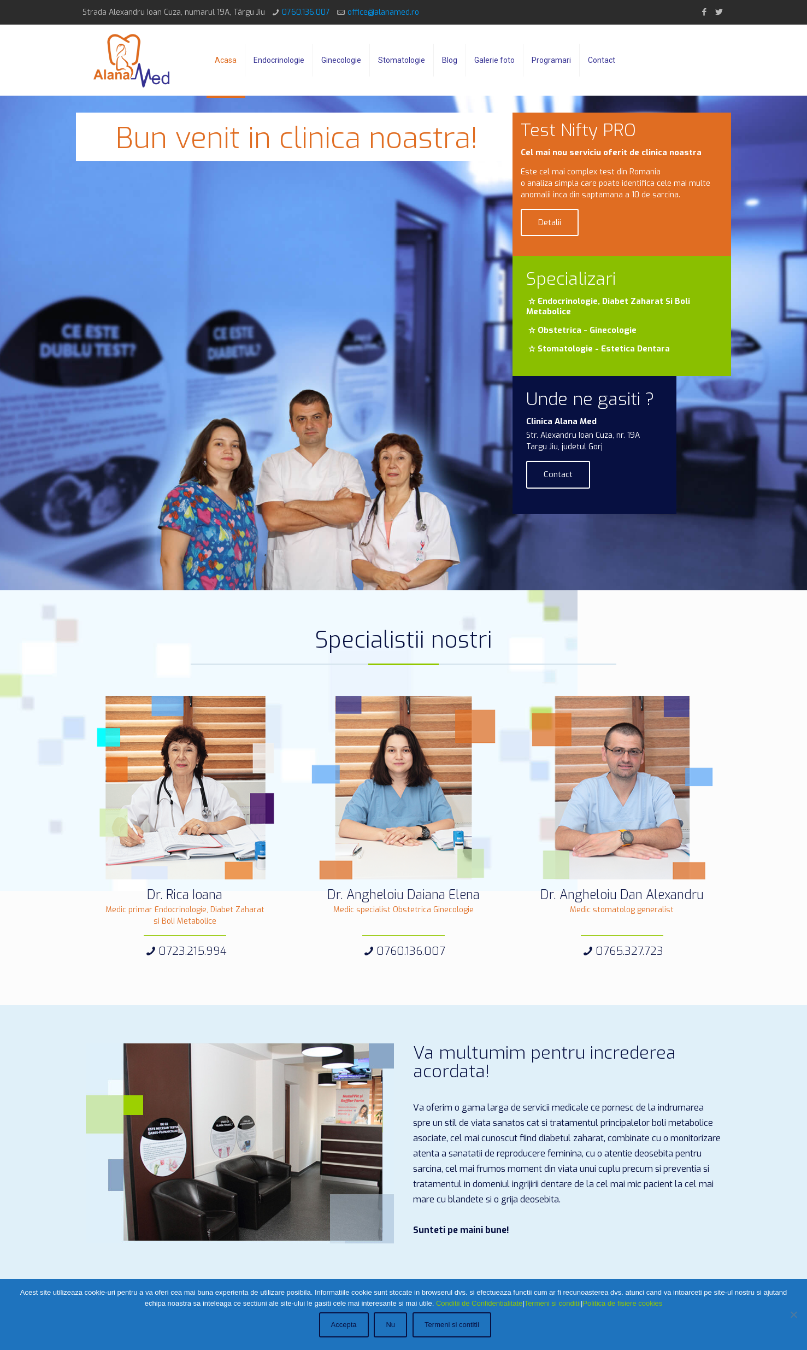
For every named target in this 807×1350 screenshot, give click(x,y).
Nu (392, 1326)
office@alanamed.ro (383, 12)
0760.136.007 (306, 12)
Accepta (345, 1326)
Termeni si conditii (553, 1304)
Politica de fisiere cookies (622, 1304)
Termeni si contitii (453, 1326)
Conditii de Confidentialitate (479, 1304)
